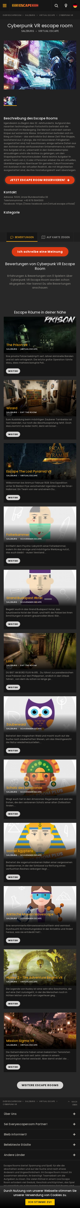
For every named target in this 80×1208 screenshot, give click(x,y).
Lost (9, 661)
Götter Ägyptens (19, 851)
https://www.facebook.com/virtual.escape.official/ (45, 203)
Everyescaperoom (12, 15)
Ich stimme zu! (40, 1202)
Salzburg (30, 15)
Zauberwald (16, 725)
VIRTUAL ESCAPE (48, 31)
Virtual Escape (47, 15)
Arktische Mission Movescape (30, 914)
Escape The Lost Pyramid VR (28, 471)
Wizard (11, 408)
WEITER (13, 434)
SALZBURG (27, 31)
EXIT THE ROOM (28, 412)
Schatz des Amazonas (24, 788)
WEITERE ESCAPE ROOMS (40, 1085)
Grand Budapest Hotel (24, 598)
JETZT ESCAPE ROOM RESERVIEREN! (37, 180)
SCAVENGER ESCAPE (31, 538)
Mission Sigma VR (20, 1041)
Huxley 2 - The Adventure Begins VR (34, 978)
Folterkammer (17, 535)
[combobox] (65, 5)
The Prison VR (17, 345)
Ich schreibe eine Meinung (40, 252)
